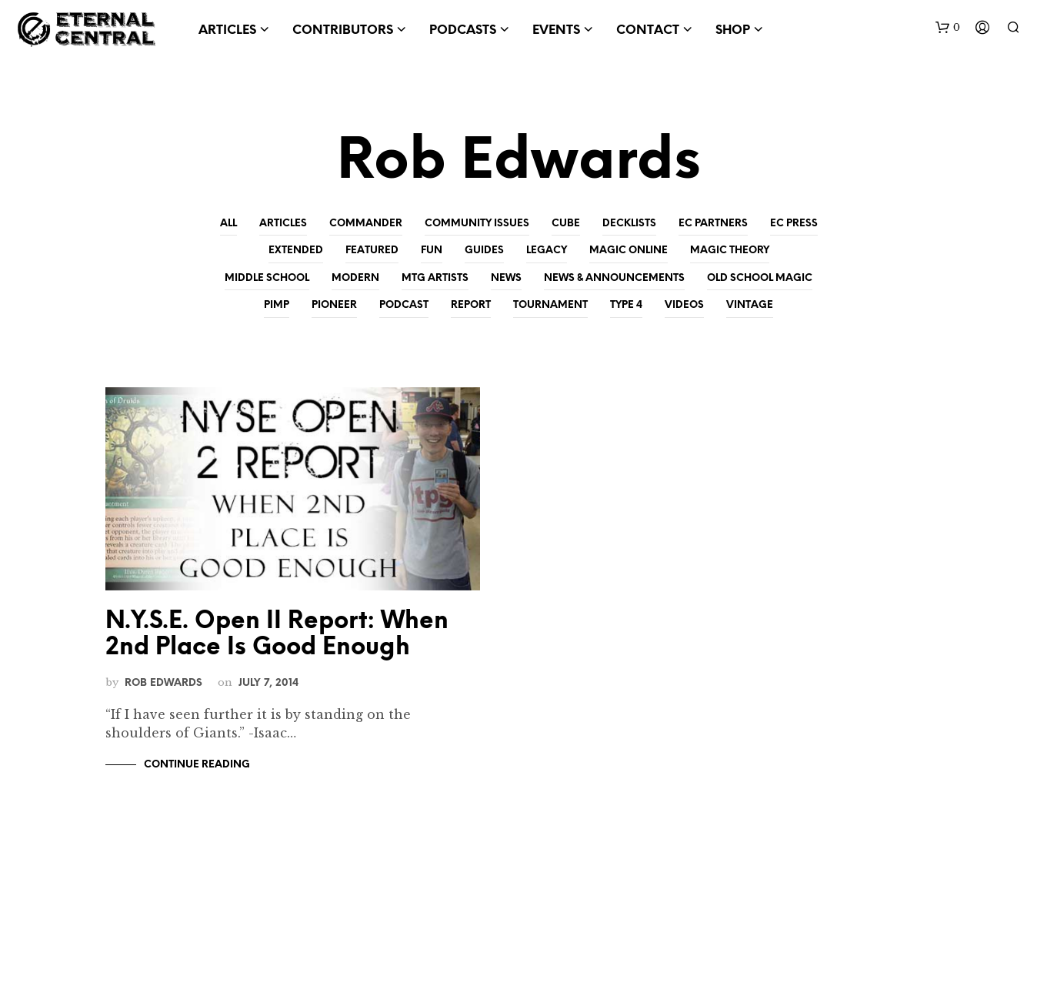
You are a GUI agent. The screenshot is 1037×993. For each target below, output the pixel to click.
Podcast (403, 305)
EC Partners (713, 224)
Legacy (546, 251)
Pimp (276, 305)
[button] (947, 27)
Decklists (629, 224)
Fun (431, 251)
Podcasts (462, 30)
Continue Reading (197, 765)
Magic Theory (729, 251)
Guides (484, 251)
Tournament (550, 305)
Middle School (267, 278)
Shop (732, 30)
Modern (355, 278)
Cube (566, 224)
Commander (365, 224)
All (228, 224)
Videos (684, 305)
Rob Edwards (163, 682)
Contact (647, 30)
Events (556, 30)
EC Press (794, 224)
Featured (371, 251)
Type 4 (626, 305)
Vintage (749, 305)
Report (471, 305)
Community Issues (477, 224)
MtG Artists (435, 278)
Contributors (342, 30)
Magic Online (628, 251)
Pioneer (334, 305)
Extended (295, 251)
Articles (227, 30)
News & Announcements (614, 278)
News (506, 278)
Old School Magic (759, 278)
